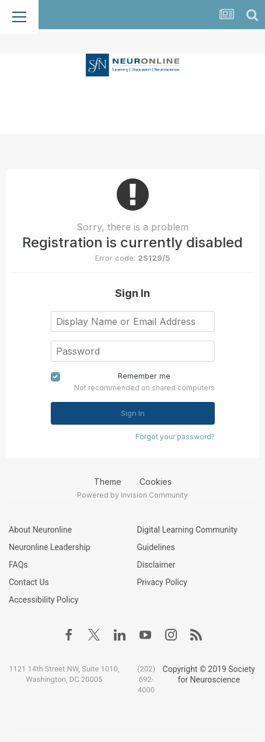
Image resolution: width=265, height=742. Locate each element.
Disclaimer (156, 564)
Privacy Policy (162, 582)
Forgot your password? (175, 436)
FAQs (18, 564)
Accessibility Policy (43, 599)
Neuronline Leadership (49, 547)
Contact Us (29, 582)
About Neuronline (40, 529)
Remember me (144, 375)
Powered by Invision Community (132, 495)
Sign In (133, 413)
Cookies (156, 482)
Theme (111, 482)
